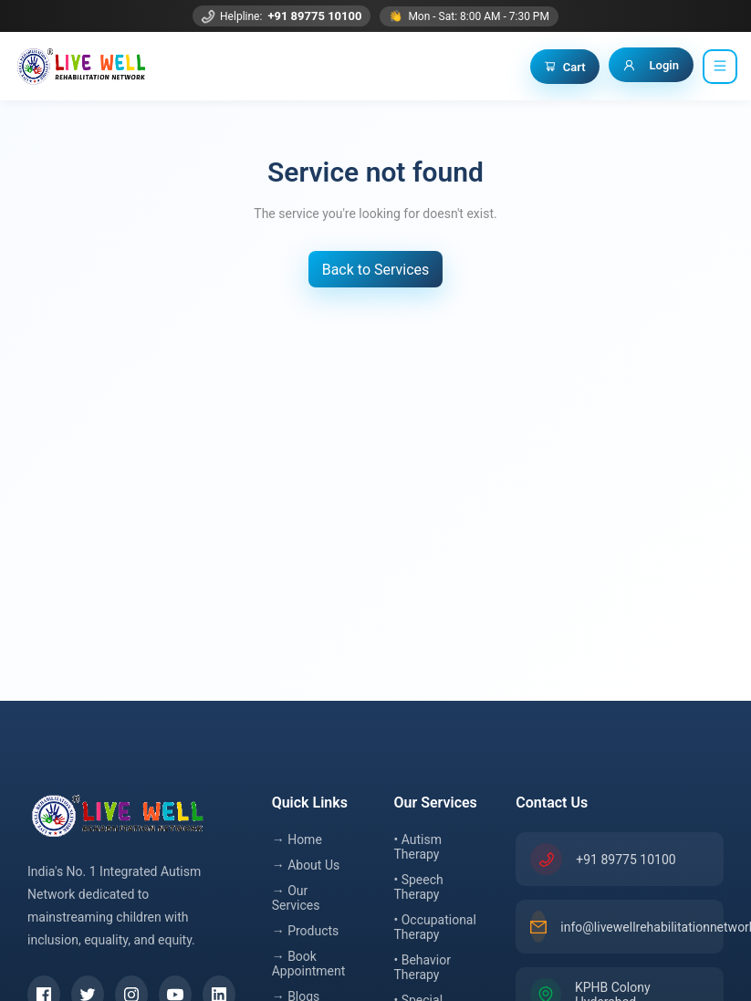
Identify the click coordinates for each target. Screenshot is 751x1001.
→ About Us (306, 865)
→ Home (297, 839)
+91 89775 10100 (314, 16)
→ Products (305, 930)
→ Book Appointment (309, 963)
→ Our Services (296, 897)
